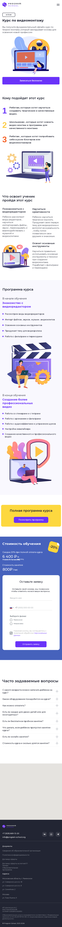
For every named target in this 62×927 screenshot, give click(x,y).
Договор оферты (9, 859)
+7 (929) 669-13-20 (10, 833)
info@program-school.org (13, 837)
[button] (31, 520)
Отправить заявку (30, 644)
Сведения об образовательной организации (21, 851)
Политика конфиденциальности (15, 855)
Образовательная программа (10, 869)
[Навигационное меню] (58, 5)
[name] (31, 598)
